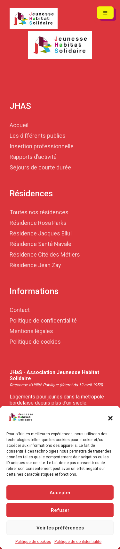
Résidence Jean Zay (35, 265)
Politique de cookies (33, 541)
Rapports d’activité (33, 156)
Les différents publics (38, 135)
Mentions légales (31, 331)
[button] (110, 417)
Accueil (19, 125)
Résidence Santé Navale (40, 244)
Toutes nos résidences (39, 212)
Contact (20, 310)
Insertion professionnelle (42, 146)
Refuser (60, 510)
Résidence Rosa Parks (38, 222)
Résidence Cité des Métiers (45, 254)
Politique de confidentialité (77, 541)
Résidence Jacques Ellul (41, 233)
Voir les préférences (60, 528)
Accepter (60, 493)
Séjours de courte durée (40, 167)
